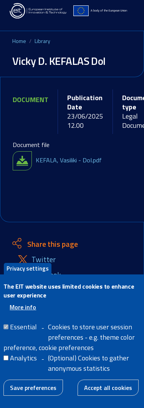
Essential (23, 335)
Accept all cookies (108, 395)
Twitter (43, 259)
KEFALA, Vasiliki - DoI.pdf (69, 160)
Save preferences (33, 395)
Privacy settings (28, 276)
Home (19, 41)
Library (42, 41)
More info (23, 315)
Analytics (23, 366)
